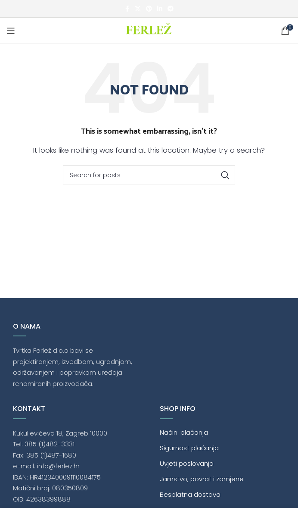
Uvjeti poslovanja (187, 463)
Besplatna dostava (190, 494)
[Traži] (149, 175)
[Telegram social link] (170, 9)
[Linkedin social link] (160, 9)
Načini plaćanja (184, 432)
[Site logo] (149, 29)
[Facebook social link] (127, 9)
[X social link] (137, 9)
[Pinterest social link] (149, 9)
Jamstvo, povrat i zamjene (202, 478)
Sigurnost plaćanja (189, 447)
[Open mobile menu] (10, 30)
